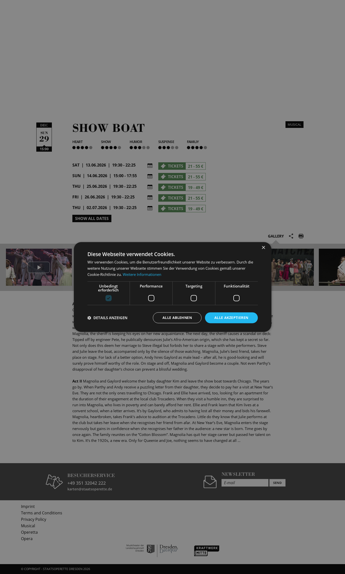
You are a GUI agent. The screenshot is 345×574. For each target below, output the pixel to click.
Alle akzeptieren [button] (231, 317)
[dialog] (172, 287)
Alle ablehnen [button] (177, 317)
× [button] (263, 248)
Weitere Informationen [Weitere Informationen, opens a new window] (142, 274)
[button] (107, 317)
